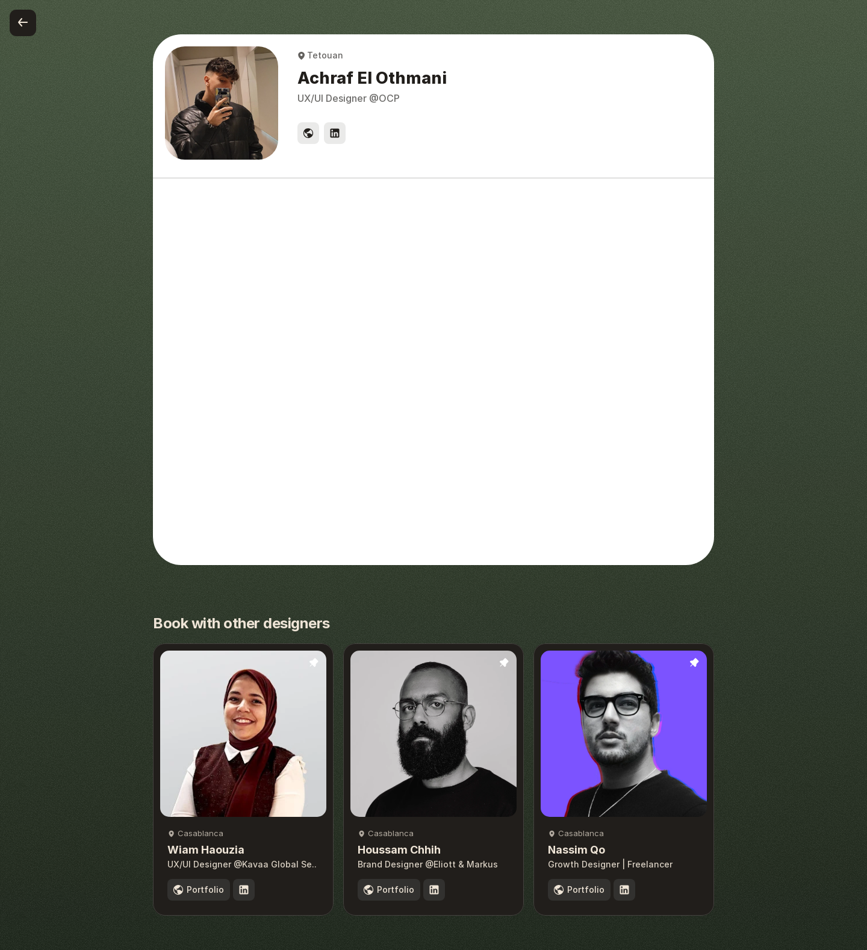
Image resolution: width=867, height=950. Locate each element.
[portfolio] (198, 890)
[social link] (308, 133)
